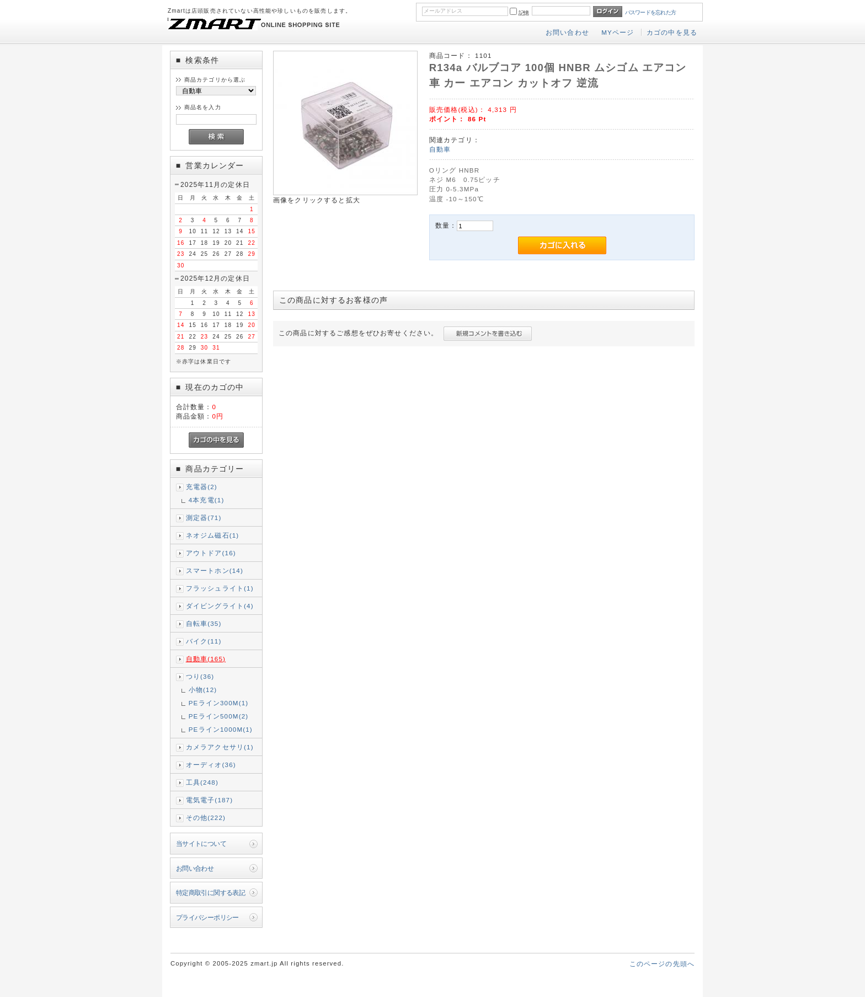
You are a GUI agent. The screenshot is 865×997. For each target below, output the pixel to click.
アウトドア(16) (211, 552)
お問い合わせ (567, 32)
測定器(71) (204, 517)
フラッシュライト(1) (220, 588)
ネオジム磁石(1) (212, 535)
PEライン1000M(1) (221, 729)
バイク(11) (204, 641)
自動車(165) (206, 658)
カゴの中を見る (672, 32)
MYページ (617, 32)
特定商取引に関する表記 (210, 892)
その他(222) (206, 817)
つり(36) (200, 676)
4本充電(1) (207, 499)
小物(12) (203, 689)
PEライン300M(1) (219, 702)
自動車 (440, 149)
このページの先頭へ (662, 963)
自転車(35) (204, 623)
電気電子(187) (209, 799)
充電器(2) (201, 486)
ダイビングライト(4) (220, 605)
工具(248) (202, 782)
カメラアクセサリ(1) (220, 747)
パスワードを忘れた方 (650, 12)
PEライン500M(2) (219, 716)
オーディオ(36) (211, 764)
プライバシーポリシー (207, 917)
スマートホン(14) (214, 570)
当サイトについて (201, 843)
